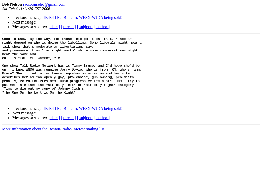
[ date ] (54, 27)
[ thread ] (68, 27)
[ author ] (102, 27)
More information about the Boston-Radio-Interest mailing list (53, 141)
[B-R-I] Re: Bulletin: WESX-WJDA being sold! (83, 17)
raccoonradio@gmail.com (44, 4)
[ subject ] (85, 27)
